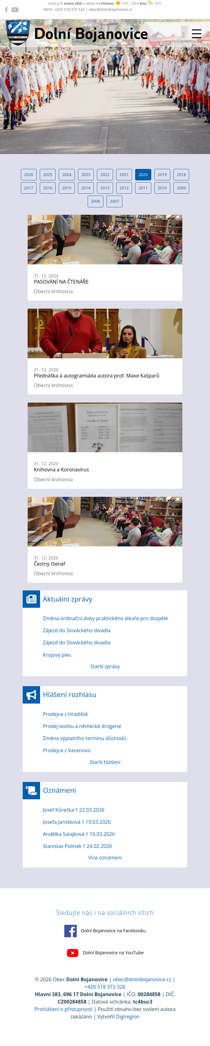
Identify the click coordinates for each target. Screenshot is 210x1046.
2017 (28, 188)
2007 (114, 201)
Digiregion (127, 1016)
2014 (85, 188)
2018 (181, 174)
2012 (124, 188)
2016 (47, 188)
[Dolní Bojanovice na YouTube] (14, 9)
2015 (66, 188)
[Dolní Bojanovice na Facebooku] (6, 9)
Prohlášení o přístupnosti (63, 1009)
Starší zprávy (105, 666)
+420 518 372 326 (104, 986)
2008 (95, 201)
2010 (162, 188)
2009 (181, 188)
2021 (124, 174)
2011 (143, 188)
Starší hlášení (105, 762)
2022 (104, 174)
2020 (143, 174)
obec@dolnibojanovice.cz (142, 979)
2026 (28, 174)
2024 (66, 174)
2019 (162, 174)
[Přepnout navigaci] (196, 34)
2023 (85, 174)
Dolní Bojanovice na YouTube (105, 953)
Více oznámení (105, 857)
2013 (104, 188)
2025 (47, 174)
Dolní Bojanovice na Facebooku (105, 931)
